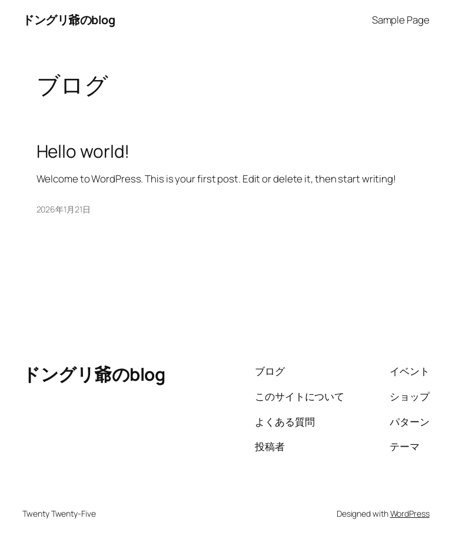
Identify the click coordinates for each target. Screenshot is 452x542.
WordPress (410, 513)
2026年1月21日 (63, 209)
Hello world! (83, 151)
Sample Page (401, 19)
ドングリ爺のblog (68, 20)
